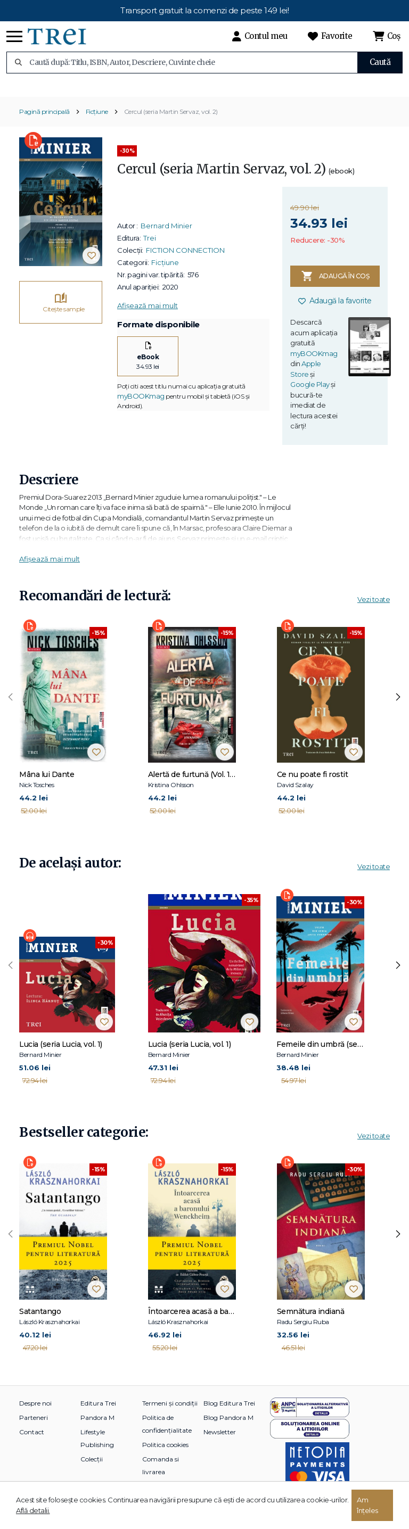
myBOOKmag (141, 406)
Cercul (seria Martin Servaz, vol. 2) (171, 122)
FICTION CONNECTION (185, 261)
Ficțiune (97, 122)
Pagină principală (44, 122)
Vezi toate (373, 610)
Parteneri (33, 1428)
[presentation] (10, 707)
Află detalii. (33, 1510)
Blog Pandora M (228, 1428)
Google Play (310, 395)
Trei (149, 248)
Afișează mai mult (147, 316)
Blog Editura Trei (229, 1414)
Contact (31, 1443)
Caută (380, 62)
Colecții (91, 1470)
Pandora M (97, 1428)
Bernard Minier (166, 236)
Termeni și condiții (170, 1414)
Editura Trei (98, 1414)
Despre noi (35, 1414)
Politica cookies (165, 1455)
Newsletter (219, 1443)
